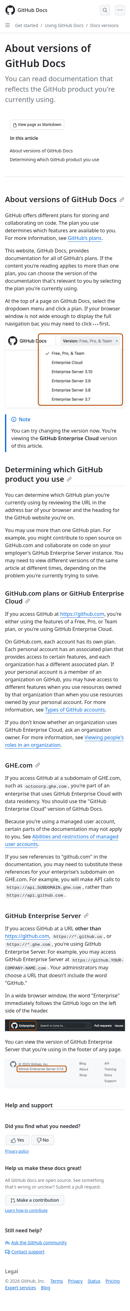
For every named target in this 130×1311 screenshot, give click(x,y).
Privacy (75, 1281)
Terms (56, 1281)
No (43, 1140)
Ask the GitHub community (36, 1243)
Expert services (20, 1288)
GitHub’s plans (84, 238)
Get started (26, 25)
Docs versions (104, 25)
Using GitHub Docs (64, 25)
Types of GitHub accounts (75, 709)
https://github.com (82, 613)
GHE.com (22, 765)
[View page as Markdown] (37, 125)
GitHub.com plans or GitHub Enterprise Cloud (64, 597)
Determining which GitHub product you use (54, 474)
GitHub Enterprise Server (47, 915)
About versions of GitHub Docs (64, 199)
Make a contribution (34, 1200)
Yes (17, 1140)
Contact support (24, 1252)
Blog (45, 1288)
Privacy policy (17, 1151)
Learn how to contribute (26, 1210)
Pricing (113, 1281)
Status (94, 1281)
